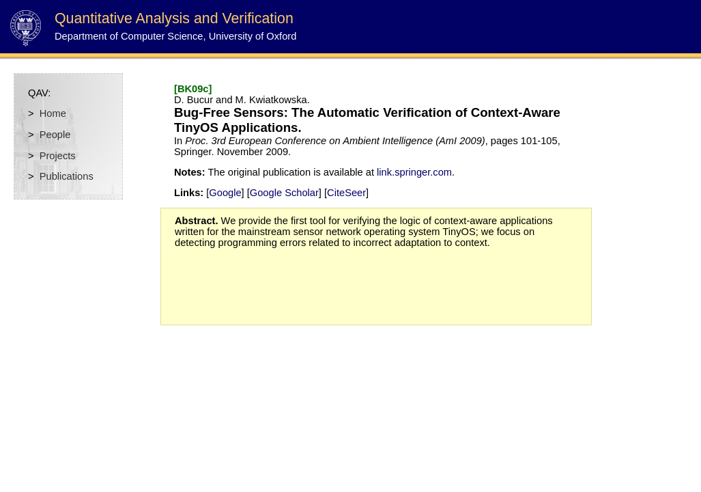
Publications (67, 176)
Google (225, 192)
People (55, 134)
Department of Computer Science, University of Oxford (175, 36)
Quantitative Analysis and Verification (174, 18)
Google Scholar (284, 192)
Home (53, 113)
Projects (58, 155)
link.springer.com (414, 172)
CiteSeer (346, 192)
